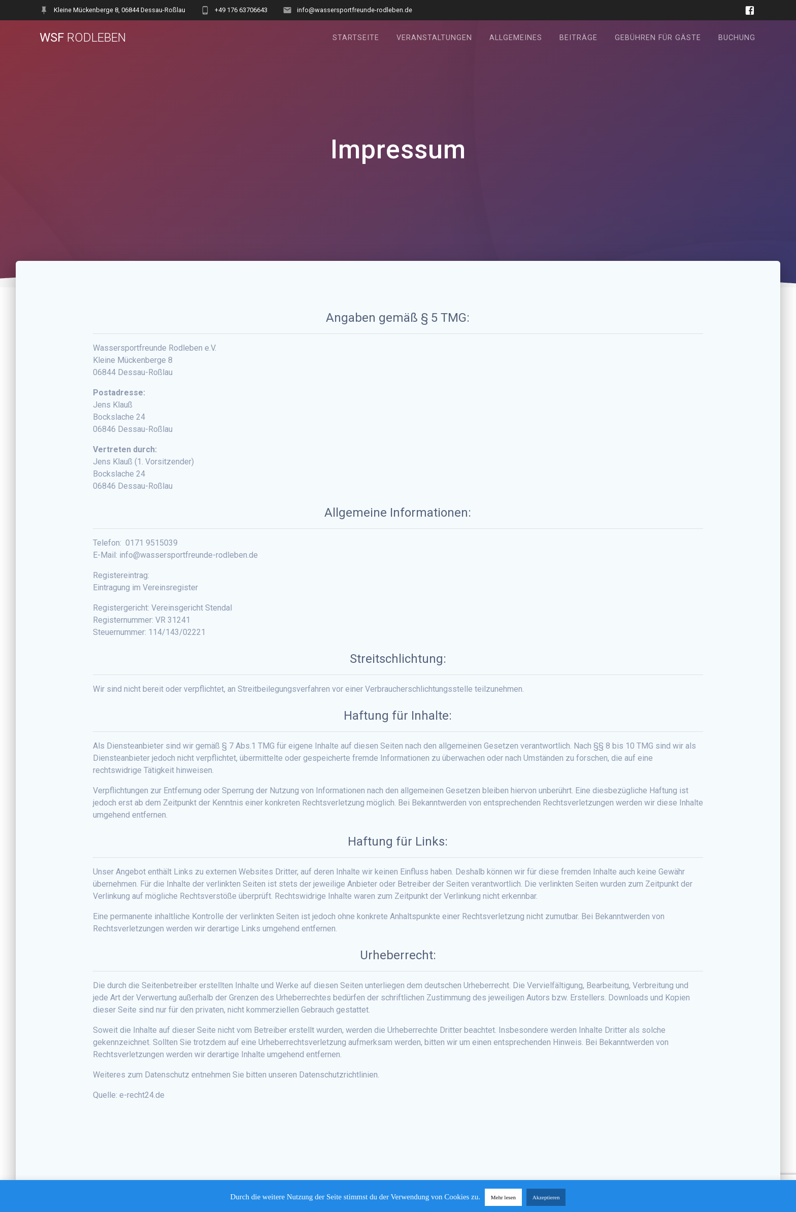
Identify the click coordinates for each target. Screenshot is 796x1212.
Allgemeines (515, 37)
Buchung (736, 37)
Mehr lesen (503, 1197)
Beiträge (578, 37)
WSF (83, 37)
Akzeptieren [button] (546, 1197)
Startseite (356, 37)
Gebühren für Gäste (658, 37)
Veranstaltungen (434, 37)
